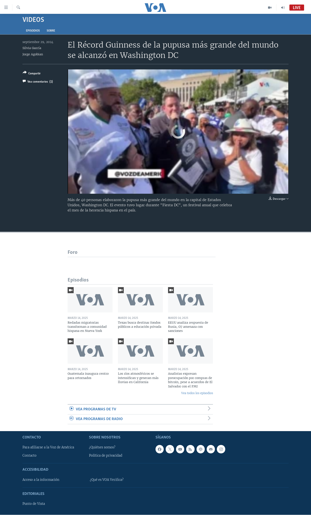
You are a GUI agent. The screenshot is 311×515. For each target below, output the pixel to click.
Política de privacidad (105, 456)
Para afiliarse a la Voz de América (48, 447)
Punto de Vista (33, 504)
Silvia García (31, 48)
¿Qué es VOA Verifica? (107, 480)
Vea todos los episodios (197, 393)
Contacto (29, 456)
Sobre (51, 30)
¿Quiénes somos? (102, 447)
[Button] (32, 73)
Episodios (33, 30)
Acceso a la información (40, 480)
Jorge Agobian (32, 54)
